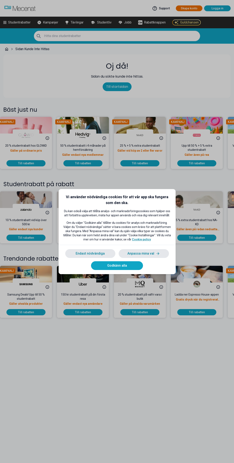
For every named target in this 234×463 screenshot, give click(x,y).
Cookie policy (141, 239)
